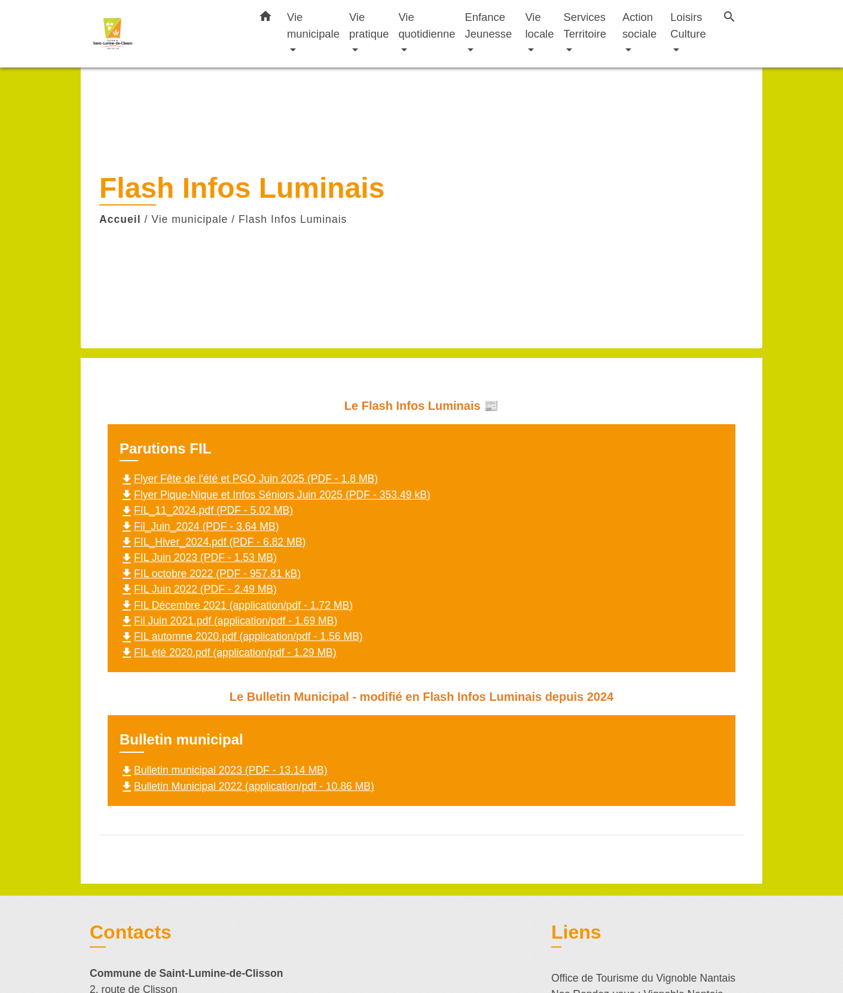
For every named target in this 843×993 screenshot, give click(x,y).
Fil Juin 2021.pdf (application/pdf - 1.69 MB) (228, 621)
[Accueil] (164, 33)
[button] (265, 18)
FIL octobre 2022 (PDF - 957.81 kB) (210, 574)
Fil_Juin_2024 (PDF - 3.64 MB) (199, 526)
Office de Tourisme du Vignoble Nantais (643, 978)
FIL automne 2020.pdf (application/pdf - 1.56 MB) (241, 636)
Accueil (120, 219)
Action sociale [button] (639, 25)
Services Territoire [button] (584, 25)
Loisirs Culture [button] (687, 25)
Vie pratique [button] (369, 25)
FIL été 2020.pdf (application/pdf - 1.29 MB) (228, 652)
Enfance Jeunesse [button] (488, 25)
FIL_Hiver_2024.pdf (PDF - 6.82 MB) (213, 542)
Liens (576, 932)
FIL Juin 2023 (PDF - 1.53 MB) (198, 557)
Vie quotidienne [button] (426, 25)
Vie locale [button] (539, 25)
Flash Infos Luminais (293, 219)
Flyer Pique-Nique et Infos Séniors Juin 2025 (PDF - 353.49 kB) (275, 495)
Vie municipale (189, 219)
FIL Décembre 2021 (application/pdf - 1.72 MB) (236, 605)
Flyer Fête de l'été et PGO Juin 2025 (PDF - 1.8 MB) (249, 479)
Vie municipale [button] (313, 25)
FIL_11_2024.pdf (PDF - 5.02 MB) (206, 510)
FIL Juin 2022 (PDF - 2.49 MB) (198, 589)
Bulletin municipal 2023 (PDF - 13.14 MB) (224, 770)
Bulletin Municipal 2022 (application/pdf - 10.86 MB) (247, 786)
